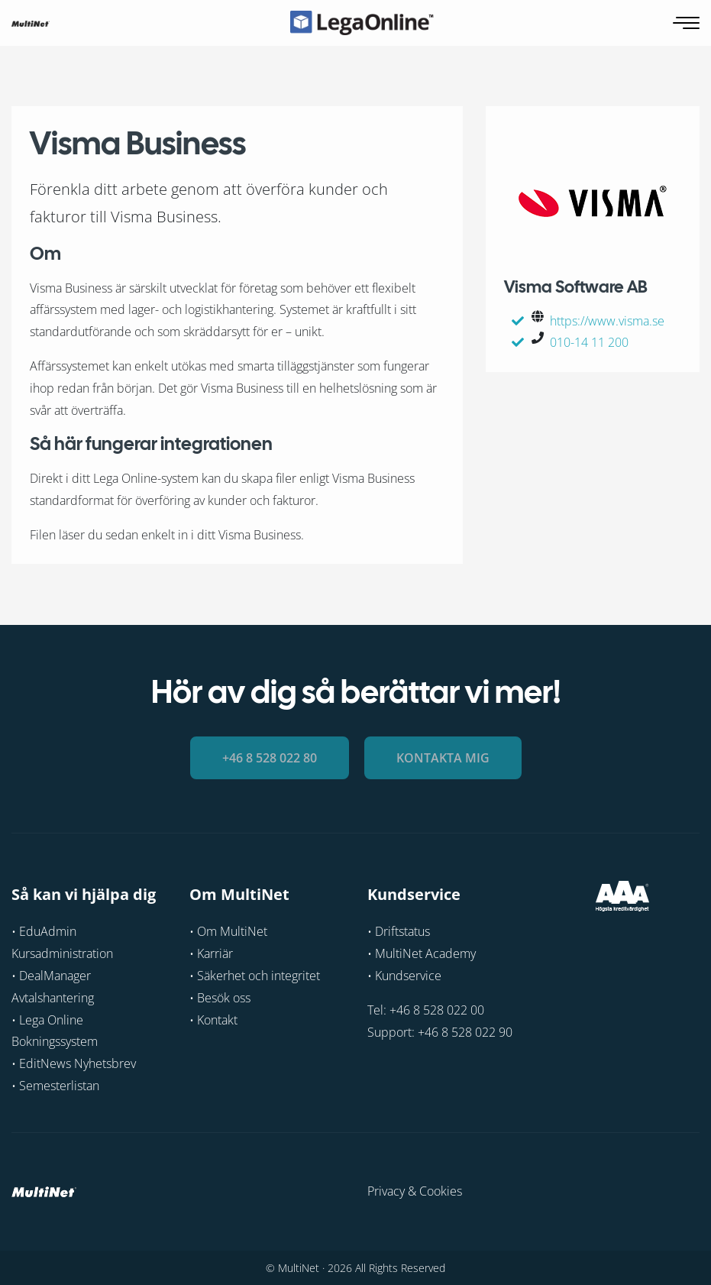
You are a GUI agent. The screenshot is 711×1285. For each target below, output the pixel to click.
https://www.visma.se (607, 320)
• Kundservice (404, 975)
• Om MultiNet (228, 931)
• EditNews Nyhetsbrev (73, 1063)
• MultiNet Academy (421, 953)
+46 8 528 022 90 (465, 1031)
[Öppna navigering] (688, 23)
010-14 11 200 (589, 342)
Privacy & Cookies (414, 1190)
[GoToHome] (30, 23)
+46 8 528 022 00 (436, 1009)
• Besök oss (219, 997)
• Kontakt (213, 1019)
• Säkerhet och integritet (254, 975)
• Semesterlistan (55, 1085)
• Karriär (211, 953)
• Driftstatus (398, 931)
